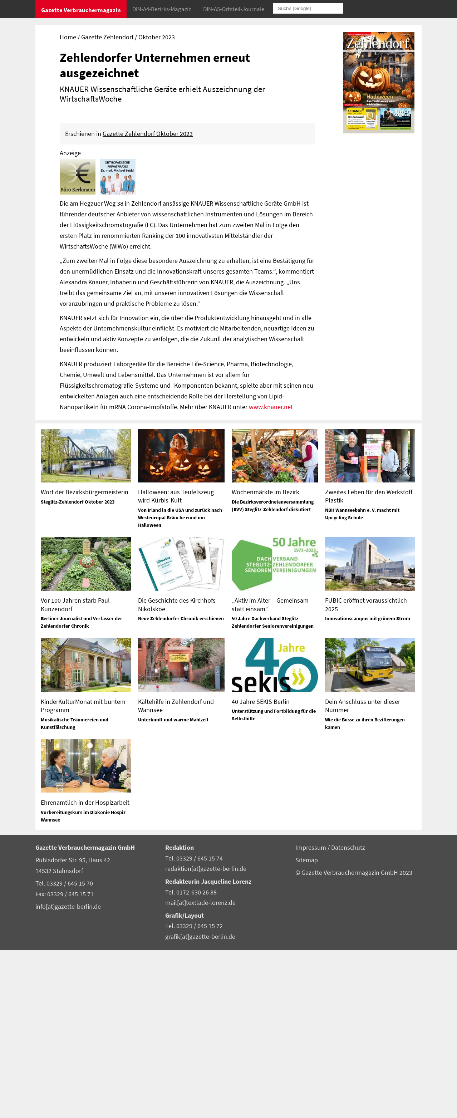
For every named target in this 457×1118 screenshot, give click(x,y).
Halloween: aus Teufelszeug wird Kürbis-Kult (176, 664)
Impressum (311, 1016)
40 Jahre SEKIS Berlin (261, 870)
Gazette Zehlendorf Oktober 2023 (148, 302)
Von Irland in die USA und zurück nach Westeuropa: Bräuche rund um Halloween (180, 686)
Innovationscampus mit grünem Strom (367, 787)
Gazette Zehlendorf (107, 37)
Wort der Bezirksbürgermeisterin (84, 660)
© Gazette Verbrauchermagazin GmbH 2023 (353, 1041)
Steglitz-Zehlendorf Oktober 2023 (77, 670)
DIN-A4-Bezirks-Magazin (162, 9)
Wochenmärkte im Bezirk (265, 660)
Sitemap (306, 1028)
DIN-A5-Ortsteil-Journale (233, 9)
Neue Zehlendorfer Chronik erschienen (181, 787)
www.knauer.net (271, 575)
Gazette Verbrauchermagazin (81, 10)
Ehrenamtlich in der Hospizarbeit (85, 970)
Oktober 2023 (156, 37)
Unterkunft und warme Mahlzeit (173, 887)
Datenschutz (348, 1016)
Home (68, 37)
